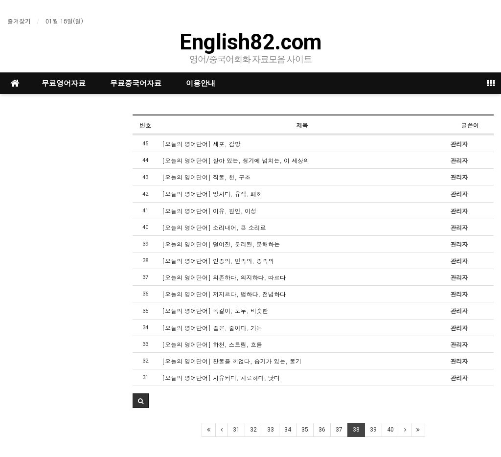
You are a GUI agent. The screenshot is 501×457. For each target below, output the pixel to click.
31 (236, 429)
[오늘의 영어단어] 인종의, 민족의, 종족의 (218, 260)
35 (304, 429)
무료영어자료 (64, 83)
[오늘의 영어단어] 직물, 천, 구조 (206, 177)
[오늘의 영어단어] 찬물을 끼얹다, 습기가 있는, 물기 (231, 361)
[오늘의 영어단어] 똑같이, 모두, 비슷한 (215, 310)
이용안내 (200, 83)
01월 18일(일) (64, 21)
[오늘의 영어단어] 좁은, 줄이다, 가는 (212, 327)
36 (322, 429)
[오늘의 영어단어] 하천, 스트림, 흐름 (212, 344)
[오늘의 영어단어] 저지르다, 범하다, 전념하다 (224, 294)
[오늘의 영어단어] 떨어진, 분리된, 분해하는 (221, 244)
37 (339, 429)
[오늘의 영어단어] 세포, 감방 (201, 143)
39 (373, 429)
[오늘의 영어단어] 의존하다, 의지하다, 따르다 (224, 277)
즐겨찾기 (19, 21)
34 (287, 429)
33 (270, 429)
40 (390, 429)
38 (356, 429)
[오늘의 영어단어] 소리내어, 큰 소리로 (214, 227)
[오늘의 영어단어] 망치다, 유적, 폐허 (212, 193)
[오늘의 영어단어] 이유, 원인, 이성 (209, 210)
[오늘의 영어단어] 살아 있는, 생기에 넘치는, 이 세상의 (235, 160)
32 (253, 429)
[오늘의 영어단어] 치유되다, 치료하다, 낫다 (221, 377)
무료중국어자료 (135, 83)
